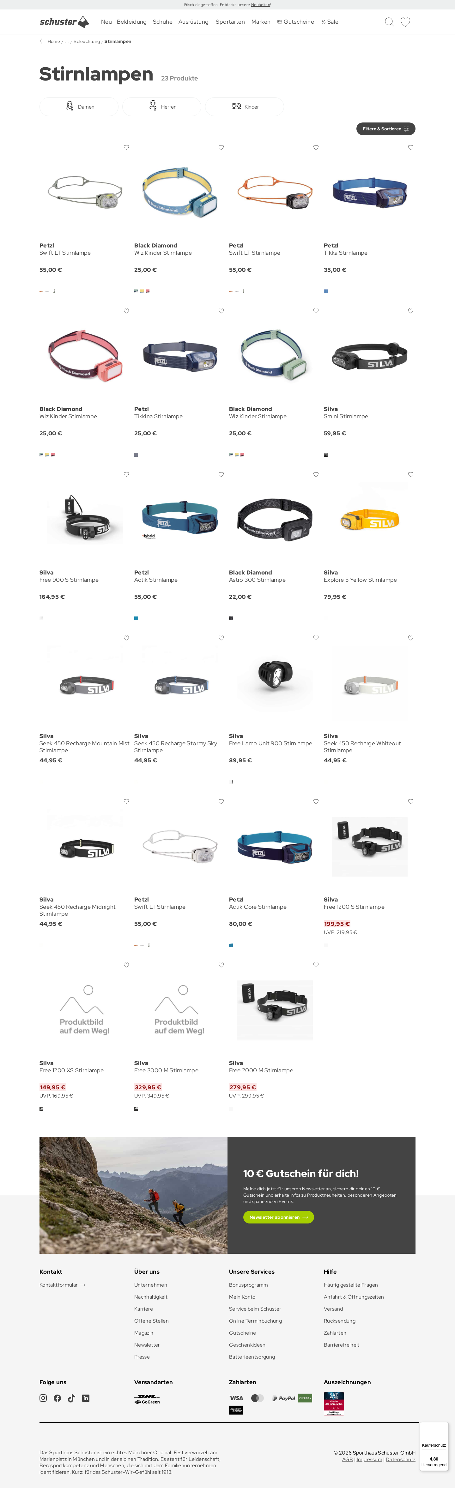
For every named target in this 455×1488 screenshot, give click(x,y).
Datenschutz (401, 1459)
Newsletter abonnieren (275, 1217)
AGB (347, 1459)
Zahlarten (335, 1333)
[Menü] (445, 1426)
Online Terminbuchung (255, 1321)
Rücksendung (339, 1321)
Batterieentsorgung (252, 1357)
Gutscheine (242, 1333)
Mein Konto (242, 1297)
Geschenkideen (247, 1345)
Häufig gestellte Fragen (351, 1285)
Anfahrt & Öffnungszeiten (354, 1297)
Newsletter (147, 1345)
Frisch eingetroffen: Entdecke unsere (217, 4)
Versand (333, 1309)
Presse (142, 1357)
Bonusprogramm (248, 1285)
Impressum (369, 1459)
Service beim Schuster (255, 1309)
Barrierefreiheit (342, 1345)
